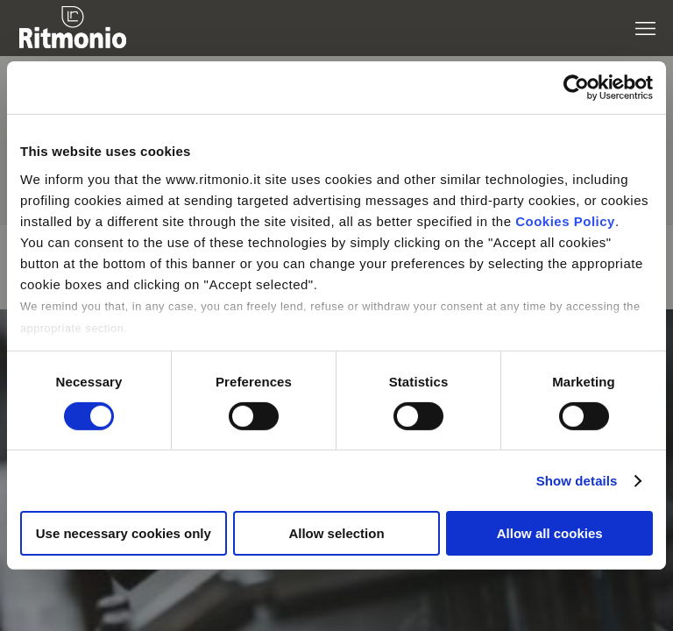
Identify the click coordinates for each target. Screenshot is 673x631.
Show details (577, 480)
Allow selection (336, 533)
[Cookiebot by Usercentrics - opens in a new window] (576, 87)
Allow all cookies (550, 533)
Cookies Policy (565, 220)
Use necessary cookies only (123, 533)
